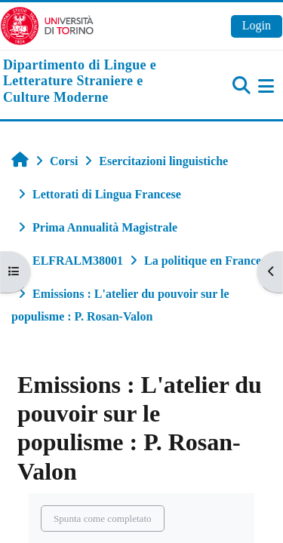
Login (256, 25)
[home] (94, 81)
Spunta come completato (103, 518)
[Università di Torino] (47, 24)
